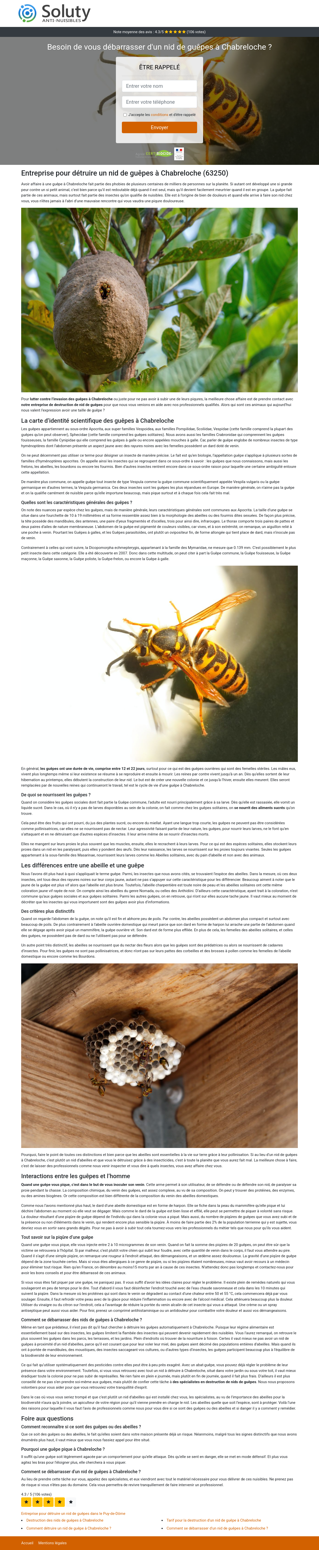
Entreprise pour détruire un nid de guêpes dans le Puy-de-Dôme (73, 1513)
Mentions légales (52, 1543)
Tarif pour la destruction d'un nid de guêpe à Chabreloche (214, 1520)
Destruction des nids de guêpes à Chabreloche (64, 1520)
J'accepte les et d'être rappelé (162, 114)
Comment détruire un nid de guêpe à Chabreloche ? (68, 1528)
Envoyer (159, 127)
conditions (159, 114)
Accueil (27, 1543)
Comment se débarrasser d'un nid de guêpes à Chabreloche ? (217, 1528)
